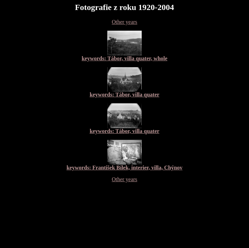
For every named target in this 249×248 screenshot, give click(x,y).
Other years (124, 22)
